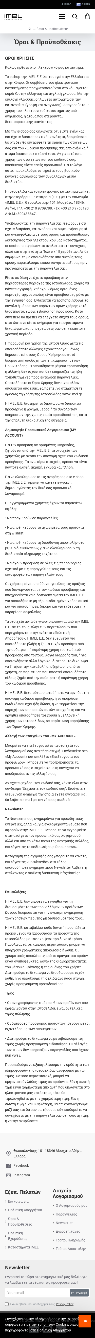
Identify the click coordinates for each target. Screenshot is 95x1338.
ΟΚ (85, 1321)
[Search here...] (75, 16)
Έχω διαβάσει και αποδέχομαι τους (39, 1304)
